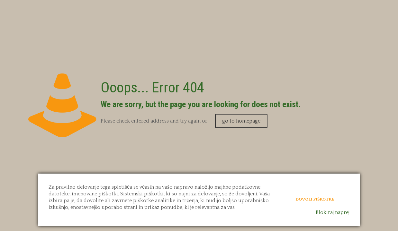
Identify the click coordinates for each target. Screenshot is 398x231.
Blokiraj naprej (332, 212)
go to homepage (241, 121)
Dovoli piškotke (314, 199)
